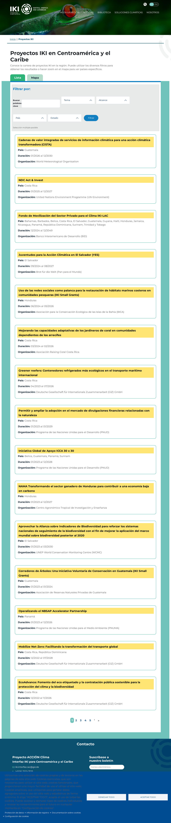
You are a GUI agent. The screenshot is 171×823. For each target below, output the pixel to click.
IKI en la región (69, 12)
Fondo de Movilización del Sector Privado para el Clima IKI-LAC (63, 215)
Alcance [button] (103, 100)
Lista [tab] (17, 77)
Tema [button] (67, 100)
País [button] (18, 118)
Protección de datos (14, 813)
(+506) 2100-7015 (24, 771)
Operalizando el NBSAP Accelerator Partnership (53, 611)
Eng (156, 4)
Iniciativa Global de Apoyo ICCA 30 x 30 (46, 450)
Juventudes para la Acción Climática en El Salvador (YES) (59, 254)
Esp (151, 4)
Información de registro (38, 813)
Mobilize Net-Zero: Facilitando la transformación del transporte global (68, 646)
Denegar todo (106, 797)
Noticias (88, 12)
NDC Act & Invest (31, 180)
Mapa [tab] (35, 77)
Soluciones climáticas (129, 12)
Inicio (13, 39)
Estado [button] (54, 118)
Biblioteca (104, 12)
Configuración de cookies (17, 816)
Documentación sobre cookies (66, 813)
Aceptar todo (148, 797)
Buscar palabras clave (17, 103)
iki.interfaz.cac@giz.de (27, 767)
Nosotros (153, 12)
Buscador (145, 4)
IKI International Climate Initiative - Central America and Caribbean (29, 9)
